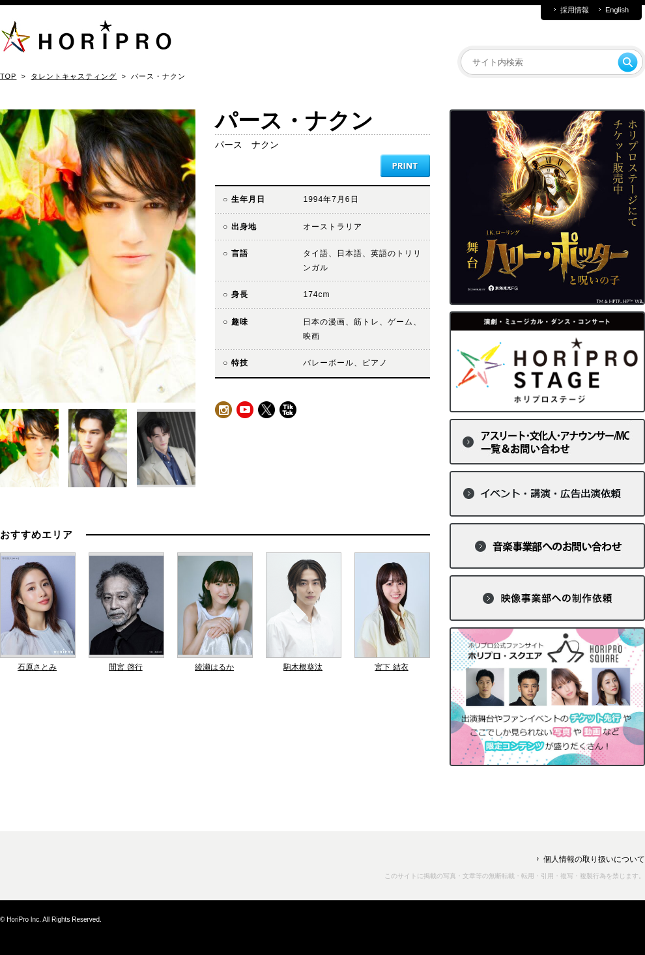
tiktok (288, 409)
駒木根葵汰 (302, 667)
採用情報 (574, 10)
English (617, 10)
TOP (8, 76)
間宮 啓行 (125, 667)
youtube (244, 409)
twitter (266, 409)
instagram (223, 409)
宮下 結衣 (391, 667)
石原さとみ (37, 667)
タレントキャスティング (74, 76)
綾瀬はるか (214, 667)
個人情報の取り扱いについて (594, 859)
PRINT (405, 165)
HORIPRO (86, 39)
